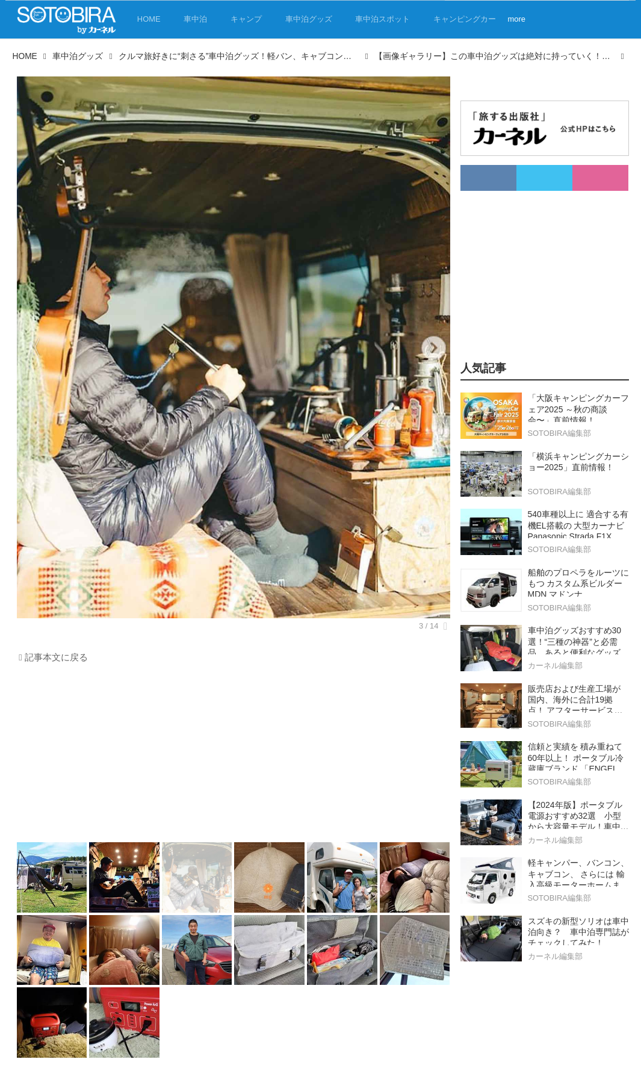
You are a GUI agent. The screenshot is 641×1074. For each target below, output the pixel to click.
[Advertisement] (233, 756)
